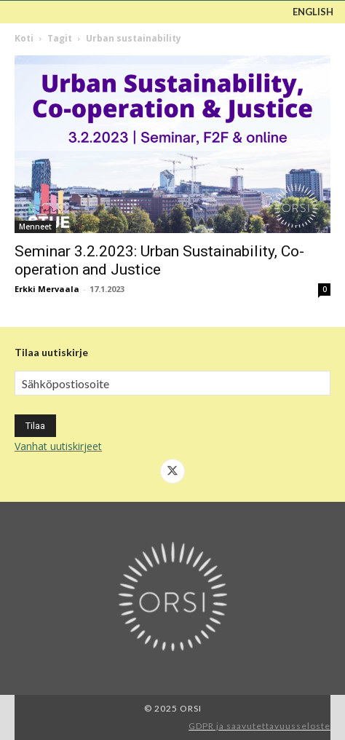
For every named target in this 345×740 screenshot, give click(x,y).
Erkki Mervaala (47, 288)
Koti (24, 38)
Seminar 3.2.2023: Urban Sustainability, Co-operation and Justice (159, 260)
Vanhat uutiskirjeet (58, 446)
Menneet (35, 226)
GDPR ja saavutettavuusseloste (259, 725)
